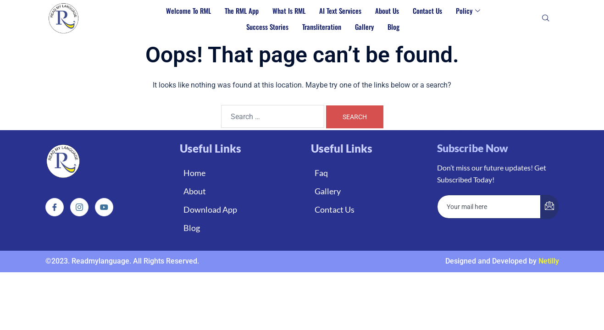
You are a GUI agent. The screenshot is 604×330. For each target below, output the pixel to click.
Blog (393, 27)
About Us (387, 11)
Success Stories (267, 27)
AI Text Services (340, 11)
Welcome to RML (188, 11)
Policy (468, 11)
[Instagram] (79, 207)
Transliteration (321, 27)
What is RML (288, 11)
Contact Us (427, 11)
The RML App (242, 11)
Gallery (364, 27)
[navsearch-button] (546, 19)
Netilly (548, 261)
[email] (489, 207)
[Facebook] (54, 207)
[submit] (549, 207)
